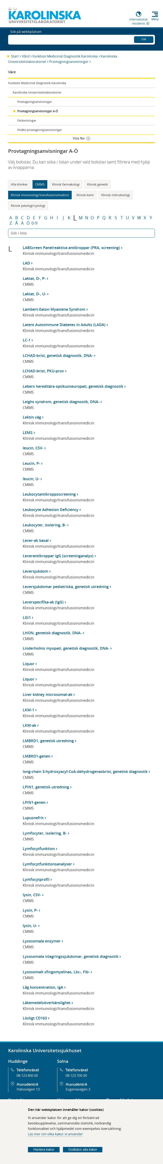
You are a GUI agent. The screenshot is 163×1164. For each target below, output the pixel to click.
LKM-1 (28, 709)
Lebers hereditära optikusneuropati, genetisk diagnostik (73, 386)
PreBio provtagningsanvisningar (39, 130)
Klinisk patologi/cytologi (28, 205)
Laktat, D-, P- (34, 278)
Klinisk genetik (97, 184)
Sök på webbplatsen (26, 39)
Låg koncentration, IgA (43, 987)
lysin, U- (30, 925)
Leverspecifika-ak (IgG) (43, 601)
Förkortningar (26, 120)
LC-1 (26, 340)
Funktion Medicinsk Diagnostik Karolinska (65, 56)
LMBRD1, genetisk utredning (48, 740)
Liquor (28, 663)
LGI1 (27, 617)
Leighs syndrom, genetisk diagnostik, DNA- (61, 401)
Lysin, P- (30, 910)
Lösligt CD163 (35, 1018)
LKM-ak (29, 725)
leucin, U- (31, 478)
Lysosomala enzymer (42, 940)
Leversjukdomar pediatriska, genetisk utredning (66, 586)
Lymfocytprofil (36, 879)
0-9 (34, 223)
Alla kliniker (19, 184)
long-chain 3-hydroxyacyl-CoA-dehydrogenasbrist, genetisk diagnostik (85, 771)
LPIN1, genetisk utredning (46, 786)
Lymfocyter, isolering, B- (45, 833)
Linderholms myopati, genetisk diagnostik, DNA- (66, 648)
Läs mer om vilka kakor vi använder (55, 1134)
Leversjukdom (35, 571)
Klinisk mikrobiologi (115, 195)
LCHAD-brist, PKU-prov (43, 370)
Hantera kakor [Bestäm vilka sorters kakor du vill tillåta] (43, 1149)
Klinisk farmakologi (66, 184)
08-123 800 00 (27, 1075)
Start (15, 56)
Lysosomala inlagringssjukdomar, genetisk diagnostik (70, 956)
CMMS (40, 184)
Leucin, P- (31, 463)
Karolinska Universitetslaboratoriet (37, 92)
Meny (155, 19)
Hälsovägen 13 (28, 1089)
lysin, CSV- (32, 894)
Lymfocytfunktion (39, 848)
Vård (25, 56)
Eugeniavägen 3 (78, 1089)
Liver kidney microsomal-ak (47, 694)
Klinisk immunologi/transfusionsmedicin (40, 195)
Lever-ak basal (36, 540)
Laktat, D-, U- (34, 293)
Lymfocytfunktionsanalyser (47, 863)
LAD (26, 262)
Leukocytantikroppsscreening (49, 494)
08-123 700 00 (76, 1075)
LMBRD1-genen (36, 756)
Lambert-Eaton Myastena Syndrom (54, 309)
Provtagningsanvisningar (68, 61)
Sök (143, 38)
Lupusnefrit (33, 817)
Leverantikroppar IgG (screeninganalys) (58, 555)
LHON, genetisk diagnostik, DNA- (52, 632)
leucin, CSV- (33, 447)
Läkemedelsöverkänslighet (46, 1002)
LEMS (28, 432)
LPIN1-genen (34, 802)
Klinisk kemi (85, 195)
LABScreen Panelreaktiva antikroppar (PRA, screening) (71, 247)
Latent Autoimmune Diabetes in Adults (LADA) (64, 324)
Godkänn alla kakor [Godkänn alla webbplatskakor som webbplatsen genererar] (82, 1149)
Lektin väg (32, 417)
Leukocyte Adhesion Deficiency (50, 509)
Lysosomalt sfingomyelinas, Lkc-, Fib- (56, 971)
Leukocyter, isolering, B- (44, 524)
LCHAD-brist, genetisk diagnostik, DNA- (58, 355)
